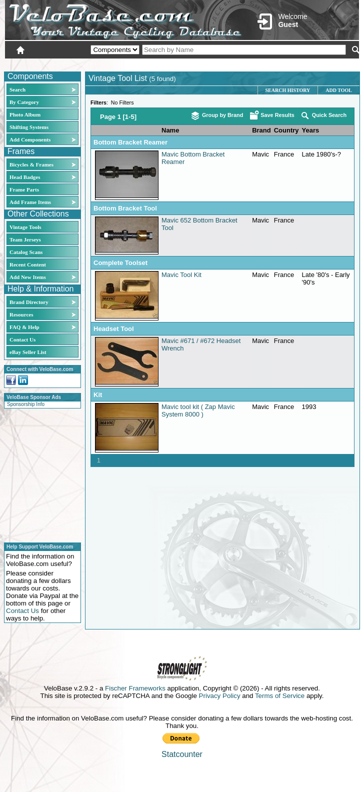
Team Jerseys (25, 239)
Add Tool (339, 90)
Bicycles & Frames (32, 165)
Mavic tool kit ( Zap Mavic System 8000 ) (198, 410)
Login (270, 64)
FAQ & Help (25, 327)
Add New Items (28, 277)
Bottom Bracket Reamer (131, 142)
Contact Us (23, 339)
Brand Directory (29, 302)
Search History (288, 90)
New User (303, 64)
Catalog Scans (26, 252)
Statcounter (182, 754)
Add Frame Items (30, 202)
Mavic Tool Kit (182, 274)
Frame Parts (24, 189)
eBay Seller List (28, 352)
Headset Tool (114, 328)
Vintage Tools (25, 227)
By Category (24, 102)
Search (18, 89)
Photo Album (25, 115)
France (284, 154)
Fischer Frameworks (135, 688)
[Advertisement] (40, 474)
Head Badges (25, 177)
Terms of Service (279, 696)
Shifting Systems (29, 127)
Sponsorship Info (25, 404)
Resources (21, 315)
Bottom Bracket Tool (125, 208)
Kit (98, 394)
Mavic (260, 154)
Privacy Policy (219, 696)
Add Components (30, 139)
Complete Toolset (121, 262)
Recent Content (28, 265)
